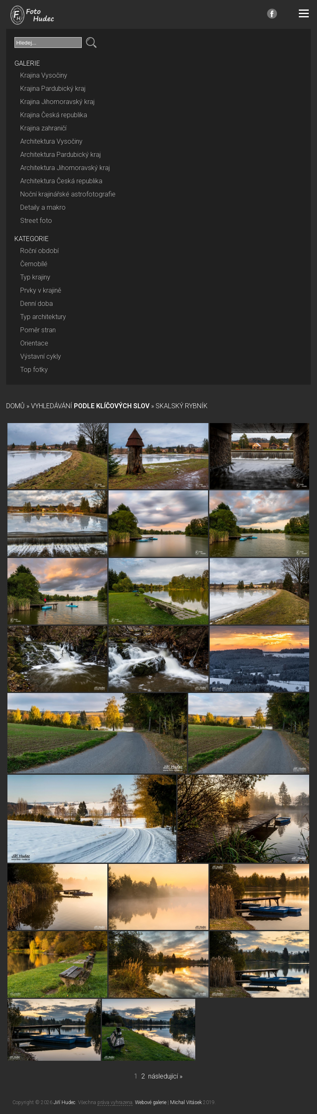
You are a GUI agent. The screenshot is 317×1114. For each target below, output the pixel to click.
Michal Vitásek (186, 1102)
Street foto (36, 221)
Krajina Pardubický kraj (52, 88)
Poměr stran (38, 330)
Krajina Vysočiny (43, 75)
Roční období (39, 251)
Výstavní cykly (40, 356)
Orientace (34, 343)
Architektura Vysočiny (51, 141)
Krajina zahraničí (43, 128)
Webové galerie (150, 1102)
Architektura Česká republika (61, 181)
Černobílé (33, 264)
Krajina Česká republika (53, 115)
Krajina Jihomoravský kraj (57, 102)
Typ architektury (43, 317)
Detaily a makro (43, 207)
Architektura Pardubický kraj (60, 154)
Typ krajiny (35, 277)
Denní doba (36, 303)
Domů (15, 406)
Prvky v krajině (40, 290)
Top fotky (34, 370)
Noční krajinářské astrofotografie (68, 194)
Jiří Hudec (65, 1102)
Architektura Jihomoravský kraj (65, 168)
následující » (165, 1076)
